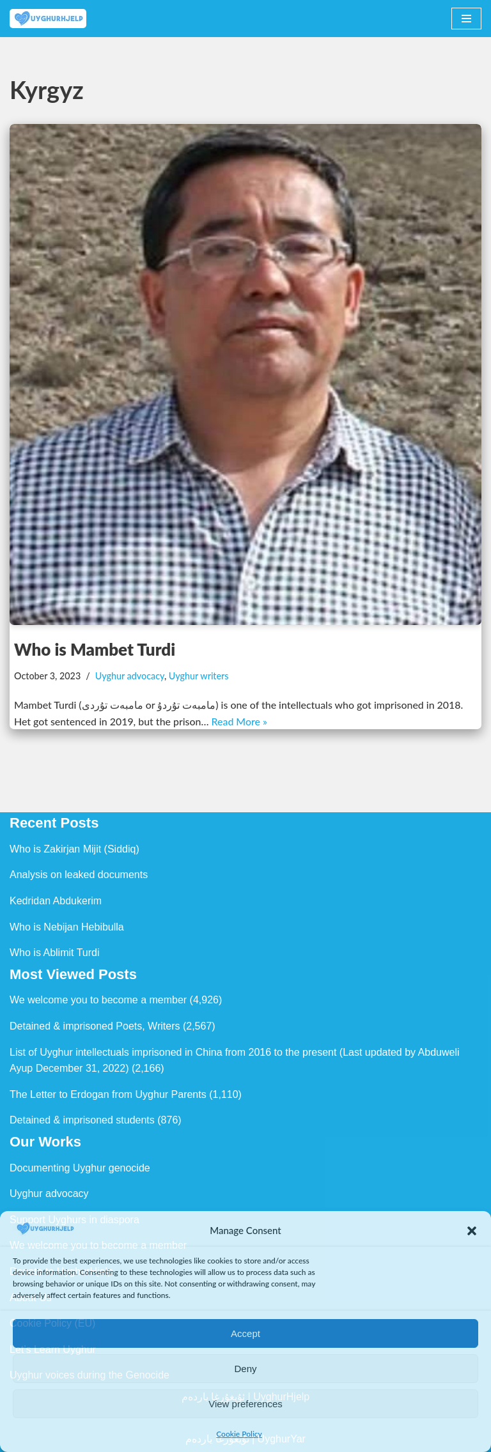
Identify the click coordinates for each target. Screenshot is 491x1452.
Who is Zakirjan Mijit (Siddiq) (74, 849)
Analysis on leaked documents (79, 875)
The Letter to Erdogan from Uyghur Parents (108, 1094)
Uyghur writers (199, 675)
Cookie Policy (239, 1434)
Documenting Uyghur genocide (80, 1167)
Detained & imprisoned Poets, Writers (95, 1026)
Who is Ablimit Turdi (54, 953)
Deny (245, 1368)
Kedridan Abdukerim (56, 900)
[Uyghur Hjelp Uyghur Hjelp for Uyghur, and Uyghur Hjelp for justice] (48, 18)
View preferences (245, 1403)
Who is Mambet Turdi (94, 649)
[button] (471, 1230)
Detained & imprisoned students (82, 1120)
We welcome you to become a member (98, 1000)
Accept (245, 1333)
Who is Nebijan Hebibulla (67, 927)
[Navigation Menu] (466, 18)
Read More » (240, 721)
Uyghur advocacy (130, 675)
